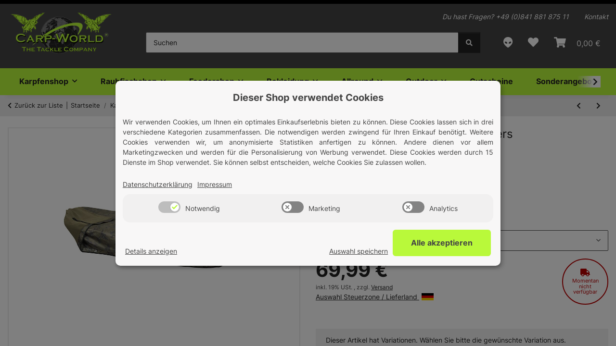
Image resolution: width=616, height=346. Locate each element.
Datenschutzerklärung (157, 184)
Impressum (214, 184)
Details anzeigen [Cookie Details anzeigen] (151, 251)
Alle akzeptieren (443, 242)
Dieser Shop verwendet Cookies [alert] (308, 97)
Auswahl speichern (360, 251)
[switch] (169, 207)
